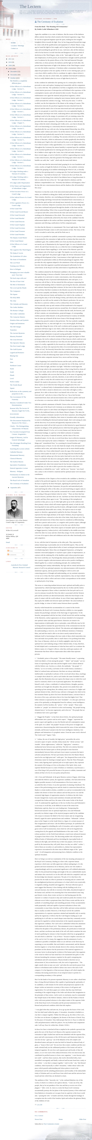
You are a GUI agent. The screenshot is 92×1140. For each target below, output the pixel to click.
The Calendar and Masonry (19, 304)
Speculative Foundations (18, 465)
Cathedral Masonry (16, 452)
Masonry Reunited (16, 336)
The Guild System (16, 349)
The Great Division (16, 340)
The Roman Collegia (16, 310)
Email (8, 542)
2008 (10, 69)
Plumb (12, 375)
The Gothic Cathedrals (17, 314)
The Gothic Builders (16, 307)
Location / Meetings (17, 46)
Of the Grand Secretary (17, 228)
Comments (11, 555)
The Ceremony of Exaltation (50, 22)
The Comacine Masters (17, 317)
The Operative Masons (17, 343)
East (11, 359)
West (11, 362)
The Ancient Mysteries (17, 333)
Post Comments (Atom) (51, 1124)
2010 (10, 62)
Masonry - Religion (16, 471)
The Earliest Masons (16, 462)
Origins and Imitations (17, 323)
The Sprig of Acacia (16, 253)
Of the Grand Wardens (17, 234)
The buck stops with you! (18, 278)
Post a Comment (39, 1115)
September (14, 488)
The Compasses (15, 291)
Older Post (82, 1119)
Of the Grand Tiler (16, 209)
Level (12, 378)
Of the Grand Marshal (17, 218)
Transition (13, 330)
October (13, 78)
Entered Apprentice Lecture (19, 468)
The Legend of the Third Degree (20, 250)
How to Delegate (15, 269)
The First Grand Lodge (17, 346)
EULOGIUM (14, 414)
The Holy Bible (15, 298)
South (12, 372)
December (14, 71)
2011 (10, 59)
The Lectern (30, 6)
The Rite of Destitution (17, 285)
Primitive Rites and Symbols (19, 320)
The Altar (13, 301)
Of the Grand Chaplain (17, 225)
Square (12, 388)
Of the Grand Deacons (17, 221)
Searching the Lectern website (19, 449)
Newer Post (38, 1119)
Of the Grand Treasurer (17, 231)
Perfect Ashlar (14, 382)
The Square (13, 294)
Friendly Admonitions (17, 417)
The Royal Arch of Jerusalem (19, 480)
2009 (10, 65)
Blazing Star (14, 356)
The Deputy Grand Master (18, 238)
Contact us (14, 48)
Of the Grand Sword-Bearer (19, 212)
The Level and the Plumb (18, 288)
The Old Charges (15, 327)
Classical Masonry (16, 458)
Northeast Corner (15, 365)
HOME (13, 43)
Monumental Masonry (17, 455)
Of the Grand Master (16, 241)
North (12, 369)
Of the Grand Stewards (17, 215)
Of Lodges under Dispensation (20, 183)
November (14, 75)
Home (61, 1119)
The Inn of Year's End (17, 281)
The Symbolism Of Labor (18, 256)
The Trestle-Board (16, 385)
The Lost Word (15, 263)
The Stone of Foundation (18, 259)
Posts (10, 551)
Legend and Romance (17, 352)
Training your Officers (17, 266)
